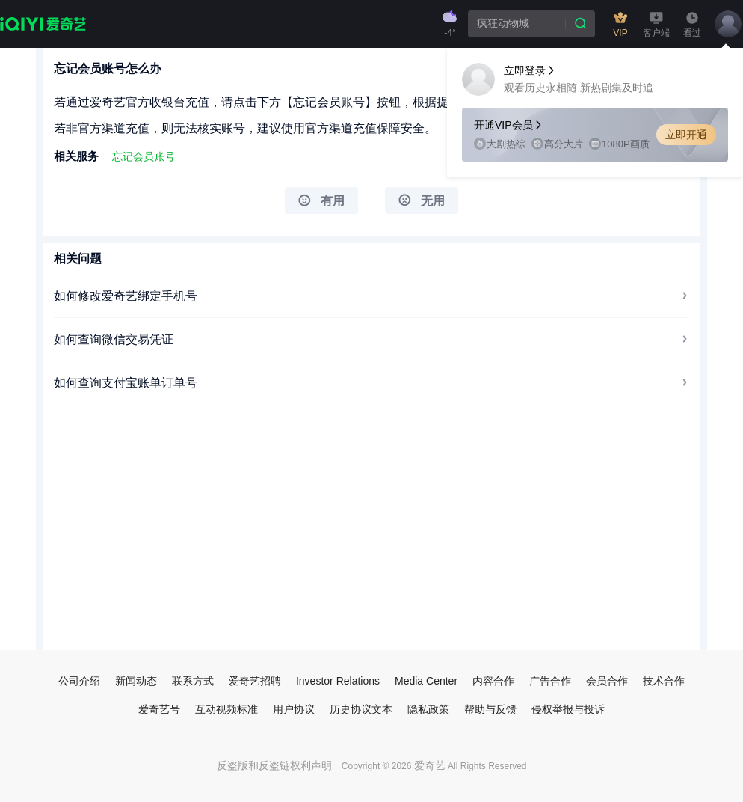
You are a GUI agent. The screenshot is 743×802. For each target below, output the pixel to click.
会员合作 (607, 681)
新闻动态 (136, 681)
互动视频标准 (226, 709)
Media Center (426, 681)
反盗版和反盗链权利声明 (274, 765)
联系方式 (193, 681)
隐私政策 (428, 709)
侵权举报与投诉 (568, 709)
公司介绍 (79, 681)
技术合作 (664, 681)
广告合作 (550, 681)
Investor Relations (338, 681)
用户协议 (294, 709)
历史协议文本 (361, 709)
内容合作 (493, 681)
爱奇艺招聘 (255, 681)
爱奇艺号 (159, 709)
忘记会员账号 (143, 156)
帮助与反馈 (490, 709)
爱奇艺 (430, 765)
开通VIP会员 (508, 125)
